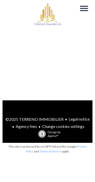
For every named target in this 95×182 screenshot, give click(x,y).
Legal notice (79, 119)
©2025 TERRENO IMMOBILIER (35, 119)
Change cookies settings (63, 126)
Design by (48, 134)
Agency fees (26, 126)
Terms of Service (51, 151)
